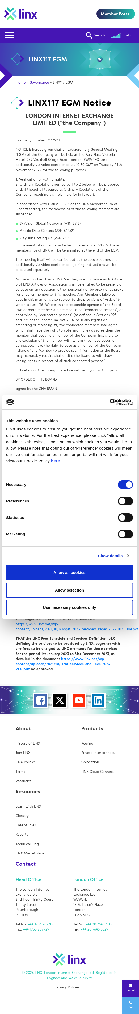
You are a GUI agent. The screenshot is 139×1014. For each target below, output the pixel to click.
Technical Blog (27, 844)
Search (95, 35)
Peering (87, 743)
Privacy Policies (67, 987)
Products (92, 728)
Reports (22, 834)
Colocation (90, 762)
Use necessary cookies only (69, 607)
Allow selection (69, 590)
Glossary (22, 816)
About (23, 728)
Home (21, 82)
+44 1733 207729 (36, 929)
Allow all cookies (69, 572)
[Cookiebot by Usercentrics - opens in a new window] (109, 402)
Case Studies (26, 825)
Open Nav (11, 32)
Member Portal (116, 14)
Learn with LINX (28, 806)
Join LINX (23, 753)
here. (56, 461)
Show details (110, 556)
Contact (26, 863)
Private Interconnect (98, 753)
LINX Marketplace (30, 853)
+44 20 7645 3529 (94, 929)
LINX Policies (25, 762)
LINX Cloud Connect (97, 771)
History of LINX (28, 743)
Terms (20, 771)
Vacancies (23, 781)
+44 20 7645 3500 (99, 924)
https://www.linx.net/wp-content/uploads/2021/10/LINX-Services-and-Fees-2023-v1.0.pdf (64, 664)
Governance (39, 82)
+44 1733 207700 (41, 924)
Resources (28, 791)
